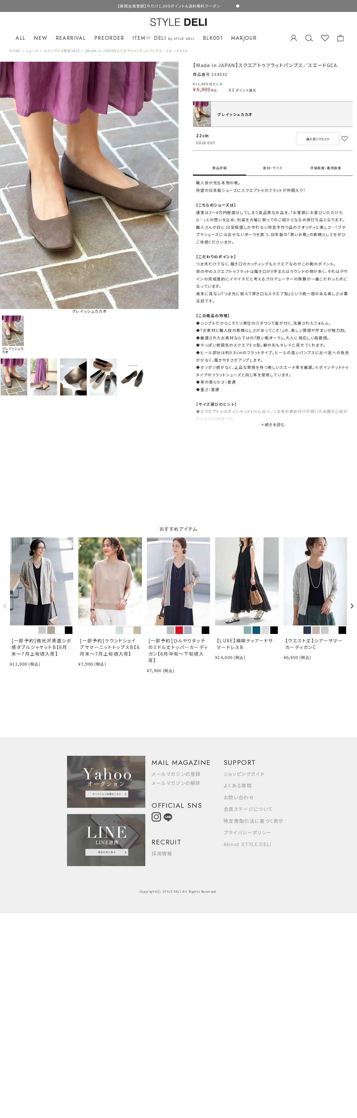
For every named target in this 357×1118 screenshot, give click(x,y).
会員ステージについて (248, 809)
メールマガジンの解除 (176, 783)
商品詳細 (219, 167)
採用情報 (162, 853)
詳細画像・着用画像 (325, 167)
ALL (21, 38)
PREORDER (109, 38)
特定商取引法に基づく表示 (254, 821)
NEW (40, 38)
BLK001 (213, 38)
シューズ (32, 50)
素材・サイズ (272, 167)
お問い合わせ (239, 797)
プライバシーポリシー (248, 832)
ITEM (140, 38)
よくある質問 (238, 785)
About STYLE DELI (248, 844)
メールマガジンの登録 (176, 774)
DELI (174, 38)
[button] (171, 187)
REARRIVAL (71, 38)
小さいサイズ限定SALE (62, 50)
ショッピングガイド (244, 774)
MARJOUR (243, 38)
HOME (14, 50)
